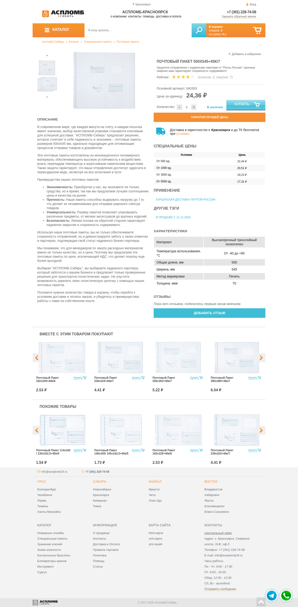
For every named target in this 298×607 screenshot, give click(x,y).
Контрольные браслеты (53, 555)
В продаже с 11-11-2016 (173, 217)
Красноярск (101, 495)
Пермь (42, 500)
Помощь (148, 16)
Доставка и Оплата (106, 544)
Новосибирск (102, 489)
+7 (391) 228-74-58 (241, 12)
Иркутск (154, 489)
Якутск (209, 500)
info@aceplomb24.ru (54, 471)
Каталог (74, 41)
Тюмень (42, 506)
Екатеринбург (46, 489)
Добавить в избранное (246, 54)
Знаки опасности (49, 550)
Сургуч (42, 572)
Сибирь (99, 481)
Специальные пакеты (98, 41)
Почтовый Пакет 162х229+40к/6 (47, 379)
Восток (210, 481)
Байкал (155, 481)
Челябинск (44, 495)
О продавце (101, 533)
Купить (248, 105)
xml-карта (155, 538)
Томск (97, 506)
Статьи (98, 566)
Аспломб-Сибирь (53, 41)
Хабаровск (211, 495)
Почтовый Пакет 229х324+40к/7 (105, 379)
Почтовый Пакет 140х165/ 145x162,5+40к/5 (111, 452)
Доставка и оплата (168, 16)
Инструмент (45, 566)
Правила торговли (106, 550)
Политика (99, 555)
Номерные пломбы (50, 533)
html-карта (156, 533)
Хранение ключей (49, 544)
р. (224, 34)
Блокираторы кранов (51, 561)
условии (182, 133)
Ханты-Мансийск (49, 511)
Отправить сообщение (220, 589)
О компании (119, 16)
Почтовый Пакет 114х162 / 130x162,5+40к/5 (53, 452)
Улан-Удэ (155, 500)
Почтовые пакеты (127, 41)
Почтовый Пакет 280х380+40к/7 (222, 379)
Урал (41, 481)
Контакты (134, 16)
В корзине (216, 26)
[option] (105, 80)
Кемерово (100, 500)
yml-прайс (156, 544)
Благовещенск (214, 506)
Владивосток (213, 489)
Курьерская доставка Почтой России (185, 199)
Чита (152, 495)
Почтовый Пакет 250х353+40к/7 (163, 379)
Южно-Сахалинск (216, 511)
